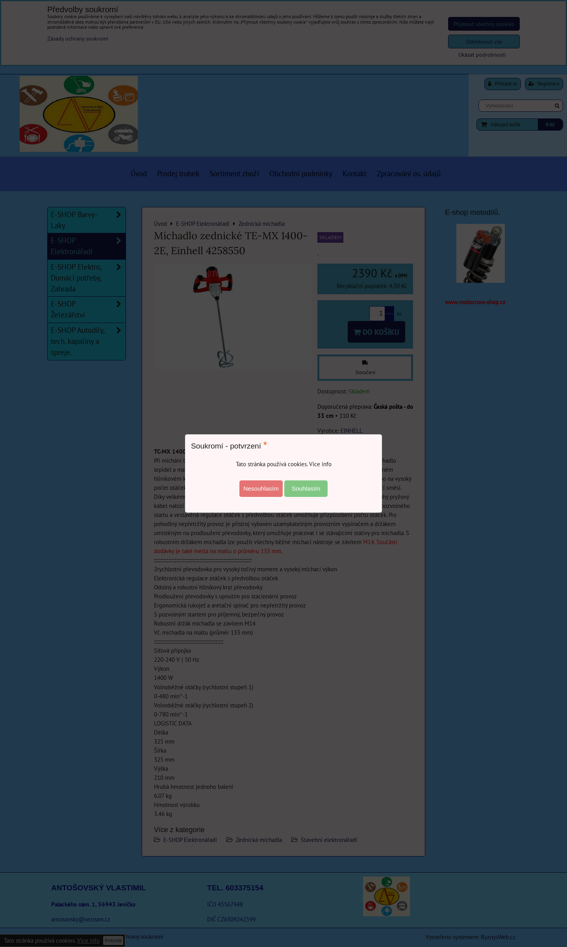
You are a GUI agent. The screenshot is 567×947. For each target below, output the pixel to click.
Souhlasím (306, 488)
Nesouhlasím (261, 488)
